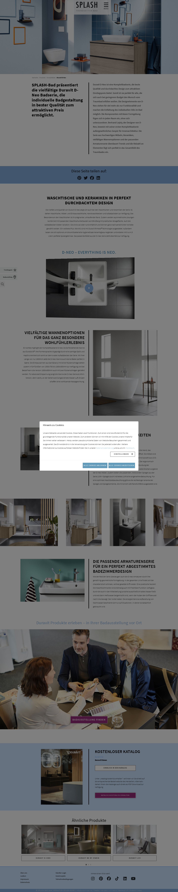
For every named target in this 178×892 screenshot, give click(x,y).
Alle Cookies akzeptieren (121, 465)
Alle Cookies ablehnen (95, 465)
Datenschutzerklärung (105, 448)
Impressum (129, 448)
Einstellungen (121, 454)
